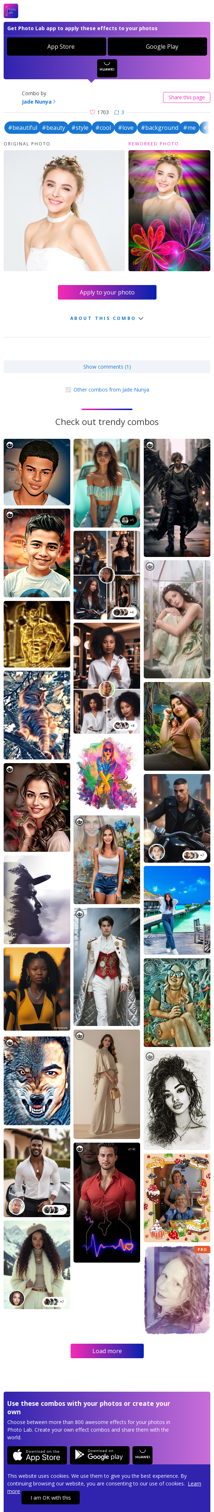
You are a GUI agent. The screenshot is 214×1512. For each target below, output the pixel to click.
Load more (107, 1351)
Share (187, 97)
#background (159, 128)
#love (126, 128)
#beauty (53, 128)
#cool (103, 128)
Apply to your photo (107, 292)
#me (189, 128)
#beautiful (22, 128)
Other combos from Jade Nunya (107, 389)
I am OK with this (51, 1497)
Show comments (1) (107, 366)
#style (79, 128)
